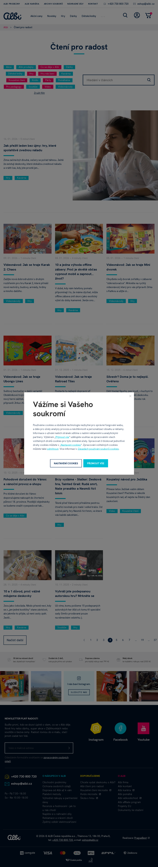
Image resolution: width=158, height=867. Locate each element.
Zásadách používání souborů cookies (98, 449)
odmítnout (52, 449)
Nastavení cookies (71, 445)
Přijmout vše (62, 437)
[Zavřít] (130, 395)
